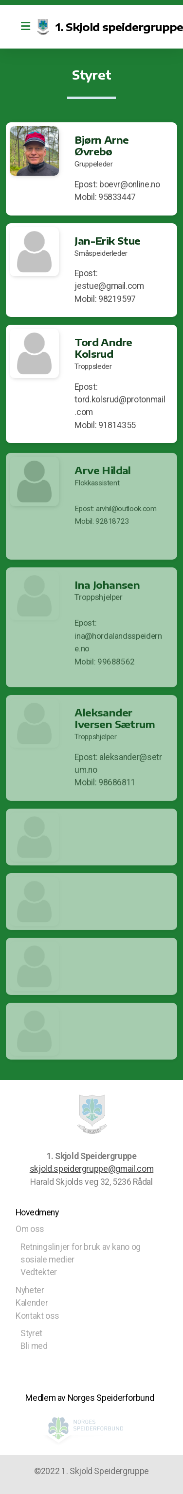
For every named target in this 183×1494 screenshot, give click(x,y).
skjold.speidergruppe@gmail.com (91, 1169)
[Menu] (25, 27)
